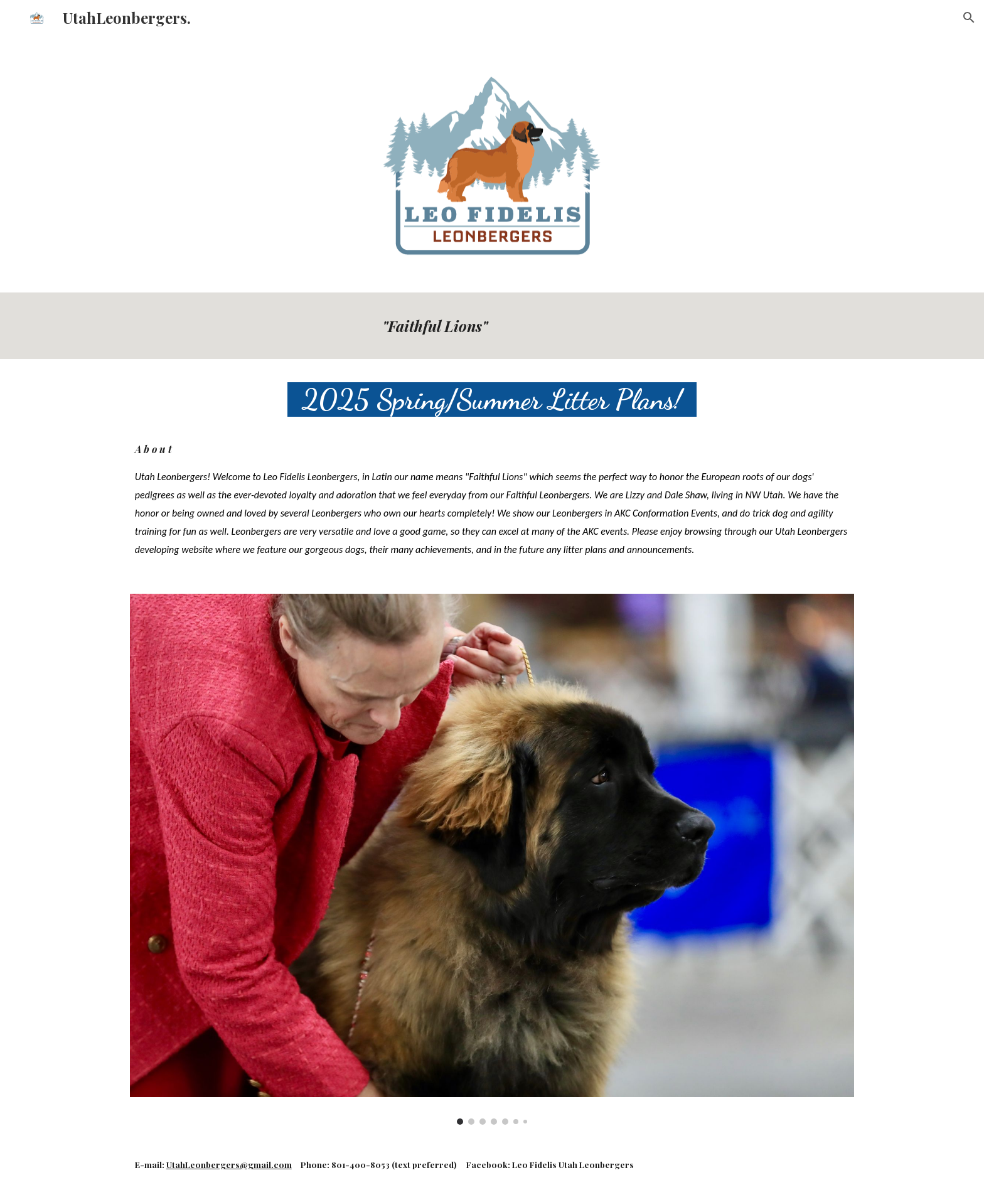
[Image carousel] (492, 859)
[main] (615, 326)
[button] (969, 18)
